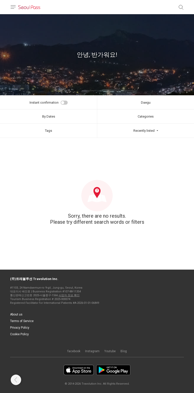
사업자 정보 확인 (69, 295)
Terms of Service (22, 321)
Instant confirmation (44, 102)
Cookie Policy (19, 334)
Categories (146, 116)
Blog (123, 351)
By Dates (48, 116)
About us (16, 314)
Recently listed (144, 131)
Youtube (110, 351)
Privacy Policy (19, 327)
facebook (73, 351)
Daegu (146, 102)
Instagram (92, 351)
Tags (48, 131)
